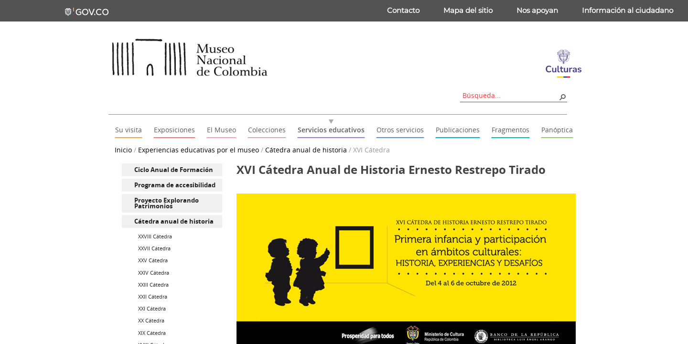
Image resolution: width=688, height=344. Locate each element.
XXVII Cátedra (154, 248)
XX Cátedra (151, 320)
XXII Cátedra (152, 296)
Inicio (123, 149)
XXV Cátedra (153, 260)
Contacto (403, 10)
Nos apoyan (537, 10)
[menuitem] (172, 169)
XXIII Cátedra (153, 284)
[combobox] (510, 95)
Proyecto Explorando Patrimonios (166, 203)
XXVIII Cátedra (155, 236)
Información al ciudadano (627, 10)
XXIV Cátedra (153, 272)
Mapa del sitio (468, 10)
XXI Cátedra (152, 308)
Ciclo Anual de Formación (173, 169)
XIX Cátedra (152, 332)
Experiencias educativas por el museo (198, 149)
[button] (562, 96)
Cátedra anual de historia (306, 149)
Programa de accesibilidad (174, 185)
